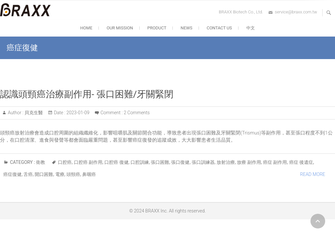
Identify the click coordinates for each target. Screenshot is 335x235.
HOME (86, 27)
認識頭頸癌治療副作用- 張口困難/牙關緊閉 (86, 94)
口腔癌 (65, 162)
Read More (312, 174)
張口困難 (160, 162)
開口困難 (44, 174)
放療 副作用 (249, 162)
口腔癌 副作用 (88, 162)
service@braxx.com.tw (296, 11)
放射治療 (226, 162)
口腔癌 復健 (116, 162)
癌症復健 (12, 174)
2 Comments (137, 112)
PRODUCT (156, 27)
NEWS (186, 27)
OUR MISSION (120, 27)
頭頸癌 (73, 174)
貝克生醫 (33, 112)
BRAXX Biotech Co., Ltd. (241, 11)
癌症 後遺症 (301, 162)
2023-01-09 (77, 112)
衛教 (40, 162)
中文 (250, 27)
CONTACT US (219, 27)
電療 (59, 174)
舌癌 (28, 174)
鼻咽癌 (89, 174)
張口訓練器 (203, 162)
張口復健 (180, 162)
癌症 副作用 (275, 162)
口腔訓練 (140, 162)
